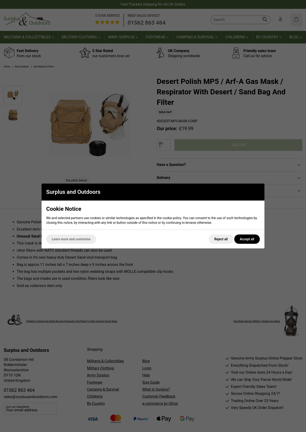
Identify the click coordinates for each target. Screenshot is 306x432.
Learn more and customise (71, 239)
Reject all (221, 239)
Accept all (247, 239)
